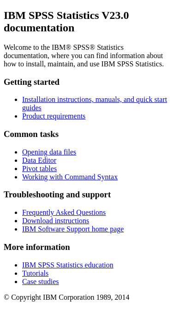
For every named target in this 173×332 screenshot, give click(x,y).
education (67, 265)
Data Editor (39, 160)
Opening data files (49, 152)
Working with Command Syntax (70, 177)
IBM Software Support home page (73, 229)
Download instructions (55, 221)
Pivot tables (39, 168)
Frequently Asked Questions (64, 212)
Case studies (40, 281)
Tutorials (35, 273)
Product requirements (53, 116)
